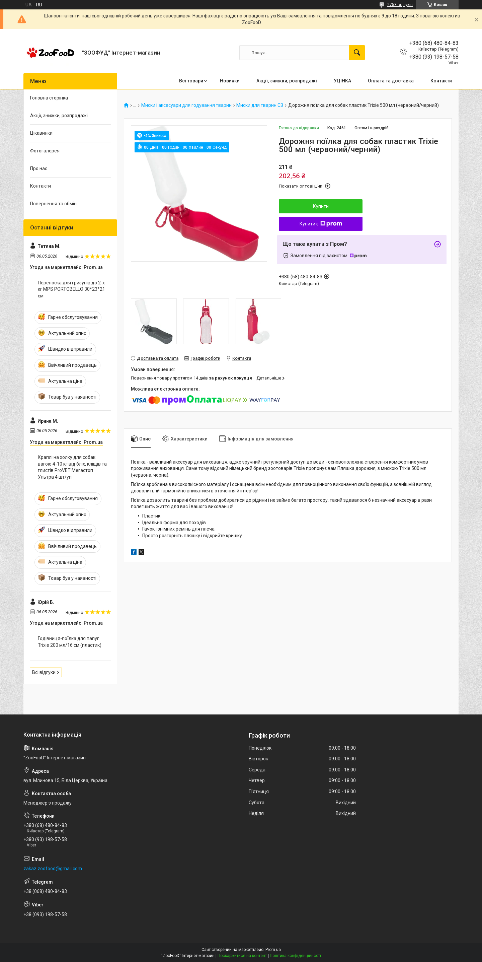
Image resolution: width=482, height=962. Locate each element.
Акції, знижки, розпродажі (286, 80)
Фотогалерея (45, 150)
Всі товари (191, 80)
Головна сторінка (49, 97)
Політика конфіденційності (295, 955)
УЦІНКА (342, 80)
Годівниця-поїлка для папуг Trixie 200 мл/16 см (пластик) (69, 642)
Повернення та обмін (53, 203)
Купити (321, 206)
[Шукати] (357, 52)
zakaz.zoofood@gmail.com (52, 868)
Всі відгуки (44, 672)
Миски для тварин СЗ (259, 105)
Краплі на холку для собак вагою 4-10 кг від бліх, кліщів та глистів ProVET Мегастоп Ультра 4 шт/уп (72, 467)
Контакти (441, 80)
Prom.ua (273, 949)
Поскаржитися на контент (242, 955)
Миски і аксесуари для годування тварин (186, 105)
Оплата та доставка (391, 80)
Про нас (38, 168)
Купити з (321, 224)
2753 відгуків (400, 4)
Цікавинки (41, 133)
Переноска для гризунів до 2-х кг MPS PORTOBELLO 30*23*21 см (71, 289)
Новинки (230, 80)
